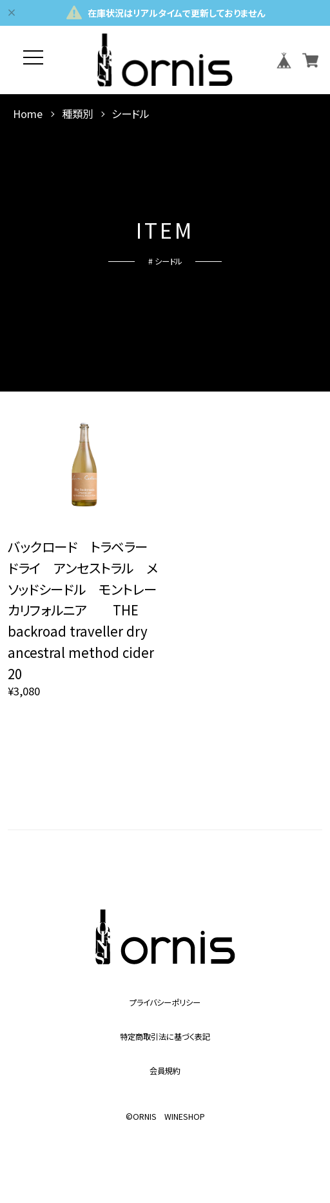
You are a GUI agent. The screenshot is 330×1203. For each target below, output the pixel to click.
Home (28, 114)
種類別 (77, 114)
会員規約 (165, 1071)
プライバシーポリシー (165, 1002)
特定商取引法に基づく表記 (165, 1036)
